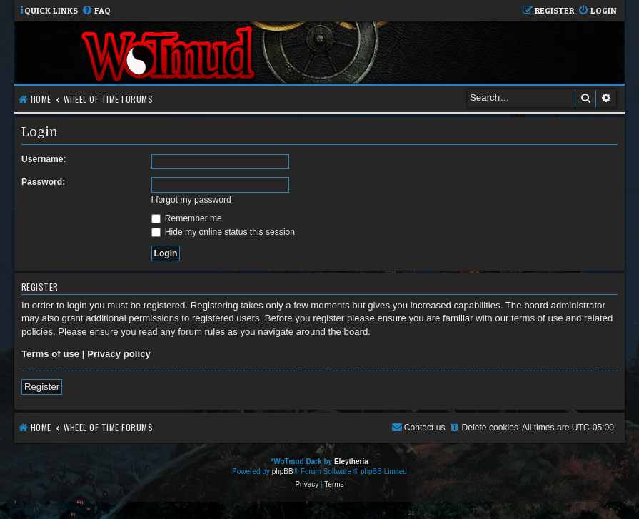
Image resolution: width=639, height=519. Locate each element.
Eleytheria (351, 461)
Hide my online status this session (223, 232)
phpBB (282, 471)
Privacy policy (119, 353)
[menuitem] (96, 11)
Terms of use (50, 353)
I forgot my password (191, 200)
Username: (43, 159)
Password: (43, 182)
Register (41, 386)
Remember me (186, 218)
